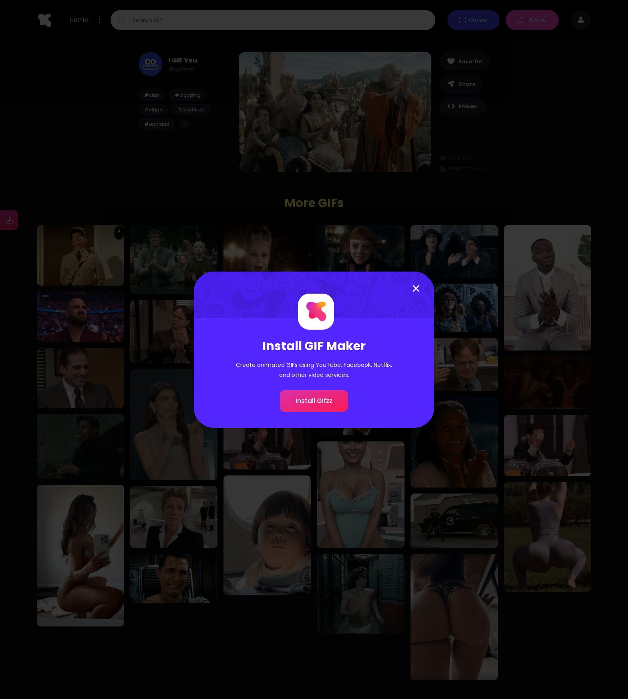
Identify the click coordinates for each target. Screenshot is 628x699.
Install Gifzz (314, 400)
